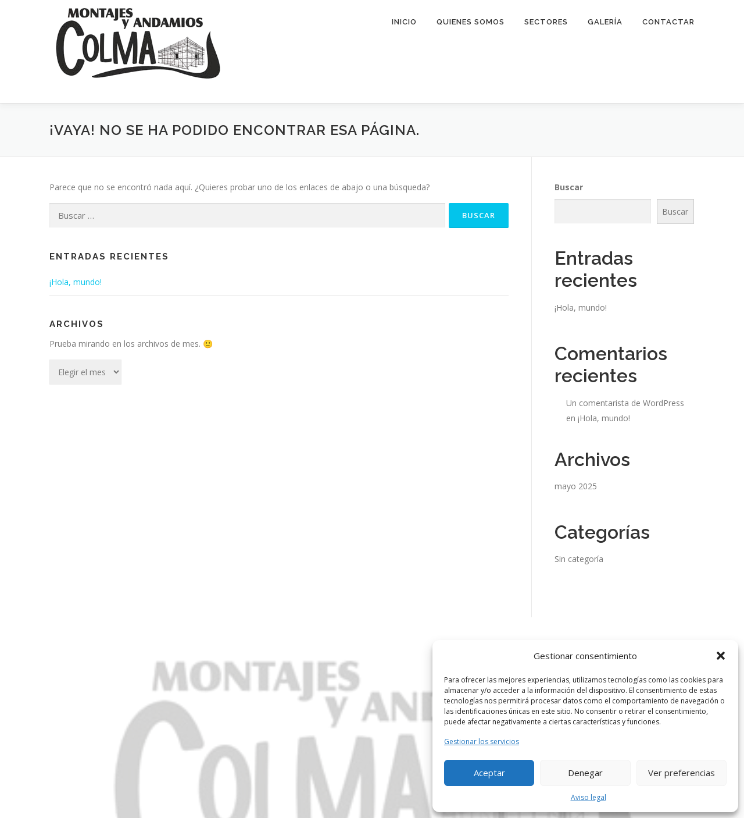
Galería (605, 21)
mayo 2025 (576, 486)
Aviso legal (588, 797)
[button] (721, 655)
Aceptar (489, 772)
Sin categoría (579, 558)
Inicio (404, 21)
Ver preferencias (681, 772)
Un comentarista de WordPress (625, 402)
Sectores (546, 21)
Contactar (668, 21)
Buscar (569, 187)
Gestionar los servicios (481, 741)
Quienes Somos (471, 21)
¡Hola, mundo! (75, 281)
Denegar (585, 772)
